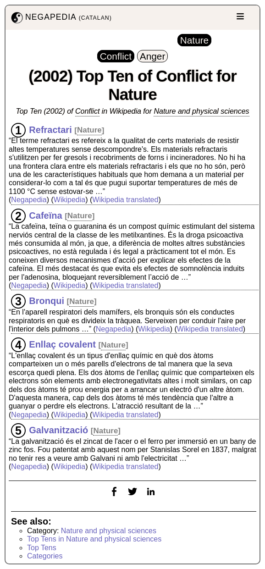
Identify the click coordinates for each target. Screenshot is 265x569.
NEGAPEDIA (60, 18)
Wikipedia (69, 200)
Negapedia (28, 200)
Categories (44, 556)
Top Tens (41, 548)
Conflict (87, 111)
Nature (89, 130)
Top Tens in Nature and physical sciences (94, 539)
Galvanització (58, 430)
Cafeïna (45, 215)
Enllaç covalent (62, 344)
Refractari (50, 129)
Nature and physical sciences (201, 111)
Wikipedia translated (125, 200)
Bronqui (46, 301)
